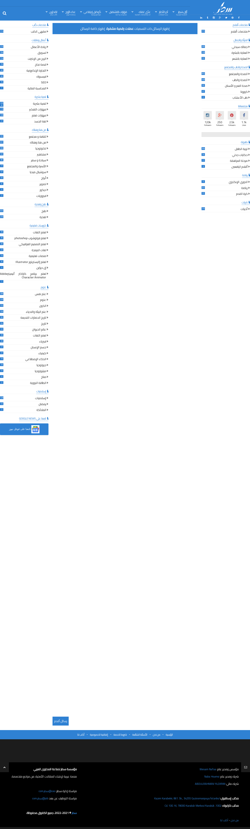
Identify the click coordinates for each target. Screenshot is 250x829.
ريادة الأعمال (38, 47)
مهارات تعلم (39, 115)
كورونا (244, 92)
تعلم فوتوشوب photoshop (30, 238)
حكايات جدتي (240, 155)
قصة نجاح (40, 64)
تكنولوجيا (40, 148)
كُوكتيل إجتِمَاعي (92, 12)
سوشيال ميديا (38, 172)
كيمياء (42, 353)
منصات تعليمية (37, 256)
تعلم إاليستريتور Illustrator (31, 262)
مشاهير (41, 154)
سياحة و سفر (38, 160)
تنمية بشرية (39, 103)
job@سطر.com (39, 798)
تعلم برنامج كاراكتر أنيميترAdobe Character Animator (23, 275)
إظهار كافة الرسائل (92, 28)
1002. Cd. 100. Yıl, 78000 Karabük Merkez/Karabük (190, 805)
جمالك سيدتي (240, 47)
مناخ (43, 377)
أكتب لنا (80, 734)
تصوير (43, 184)
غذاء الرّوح (70, 12)
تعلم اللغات (39, 232)
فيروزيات (41, 196)
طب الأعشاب (240, 98)
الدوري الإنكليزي (238, 182)
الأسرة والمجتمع (36, 166)
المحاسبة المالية (37, 88)
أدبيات (244, 209)
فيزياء (42, 341)
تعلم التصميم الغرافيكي (32, 244)
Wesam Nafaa (207, 768)
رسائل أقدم (60, 720)
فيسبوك (41, 76)
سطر (74, 812)
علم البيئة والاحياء (36, 312)
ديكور (43, 190)
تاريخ (43, 323)
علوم (43, 300)
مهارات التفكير (37, 109)
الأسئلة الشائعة (139, 734)
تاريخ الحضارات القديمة (33, 318)
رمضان (42, 404)
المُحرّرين (53, 12)
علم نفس (40, 294)
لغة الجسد (40, 121)
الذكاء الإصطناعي (35, 359)
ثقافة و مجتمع (37, 136)
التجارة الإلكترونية (36, 70)
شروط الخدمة (120, 734)
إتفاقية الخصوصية (99, 734)
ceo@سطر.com (46, 790)
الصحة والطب (240, 80)
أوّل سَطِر (181, 12)
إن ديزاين (41, 268)
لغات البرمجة (39, 250)
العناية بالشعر (240, 59)
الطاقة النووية (38, 383)
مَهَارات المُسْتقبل (118, 12)
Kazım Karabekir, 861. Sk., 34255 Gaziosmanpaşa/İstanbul (184, 798)
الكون (42, 306)
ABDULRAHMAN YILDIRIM (208, 783)
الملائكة (41, 410)
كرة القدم (242, 194)
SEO (43, 82)
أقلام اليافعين (239, 167)
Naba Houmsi (211, 776)
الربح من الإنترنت (37, 59)
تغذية (43, 217)
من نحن (156, 734)
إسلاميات (40, 398)
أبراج (43, 178)
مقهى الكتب (38, 31)
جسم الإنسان (38, 347)
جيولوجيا (41, 365)
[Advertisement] (125, 58)
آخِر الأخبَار (163, 12)
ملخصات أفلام (239, 31)
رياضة (244, 188)
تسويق (42, 53)
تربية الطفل (241, 149)
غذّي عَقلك (142, 12)
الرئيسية (169, 734)
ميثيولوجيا (40, 371)
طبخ (44, 211)
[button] (24, 429)
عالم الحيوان (39, 329)
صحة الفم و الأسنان (236, 86)
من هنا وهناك (38, 142)
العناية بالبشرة (240, 53)
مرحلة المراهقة (239, 161)
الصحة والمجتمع (238, 74)
